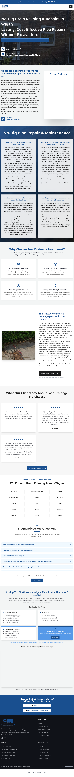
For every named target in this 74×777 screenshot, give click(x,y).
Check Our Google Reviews (37, 469)
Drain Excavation (43, 754)
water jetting (16, 166)
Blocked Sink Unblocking (8, 756)
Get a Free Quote (9, 40)
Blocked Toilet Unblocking (8, 754)
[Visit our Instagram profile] (5, 739)
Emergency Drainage (44, 731)
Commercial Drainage (44, 734)
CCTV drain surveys (11, 154)
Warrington (28, 99)
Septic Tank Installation (44, 756)
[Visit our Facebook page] (2, 739)
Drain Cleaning (5, 759)
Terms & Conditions (41, 774)
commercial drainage (16, 92)
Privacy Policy (31, 774)
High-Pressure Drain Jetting (9, 751)
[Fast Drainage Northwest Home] (18, 724)
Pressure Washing (43, 759)
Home (40, 725)
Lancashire (66, 210)
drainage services (50, 356)
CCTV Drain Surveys (43, 737)
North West (30, 204)
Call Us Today (55, 638)
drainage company (45, 328)
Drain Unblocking (6, 748)
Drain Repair (41, 748)
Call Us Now (37, 581)
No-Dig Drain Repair (44, 751)
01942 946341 (52, 2)
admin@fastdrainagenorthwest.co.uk (37, 711)
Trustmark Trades (69, 767)
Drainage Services (43, 728)
